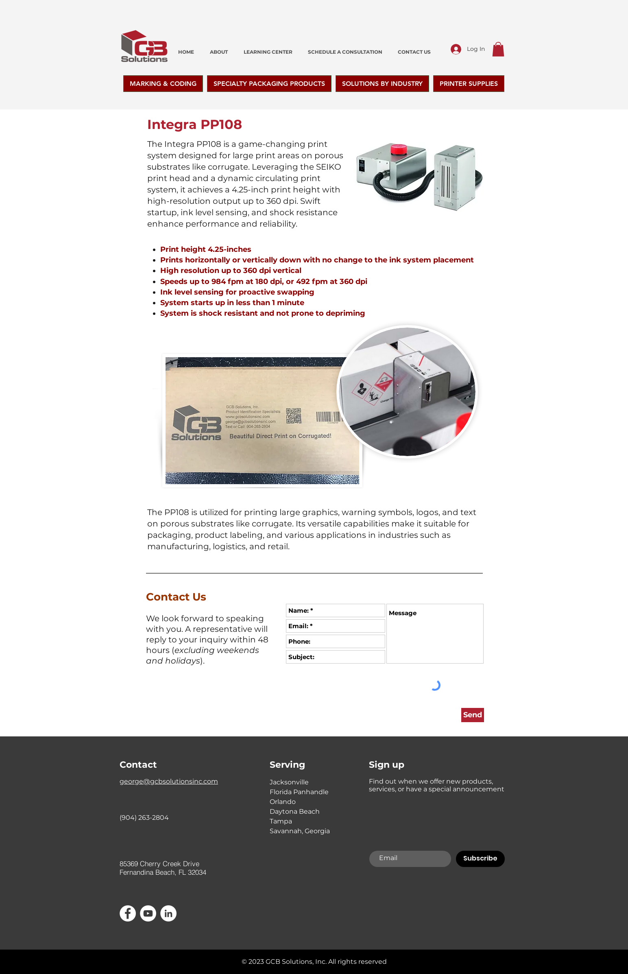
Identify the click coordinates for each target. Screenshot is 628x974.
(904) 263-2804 (144, 817)
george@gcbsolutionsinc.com (169, 781)
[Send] (472, 715)
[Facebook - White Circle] (128, 913)
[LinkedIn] (168, 913)
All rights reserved (357, 961)
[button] (498, 49)
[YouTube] (148, 913)
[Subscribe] (480, 859)
